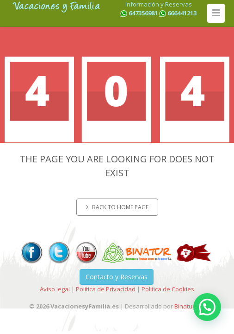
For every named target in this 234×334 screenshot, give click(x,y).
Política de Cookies (168, 289)
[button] (207, 307)
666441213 (182, 13)
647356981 (143, 13)
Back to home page (117, 207)
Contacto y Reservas (117, 276)
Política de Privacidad (105, 289)
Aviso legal (55, 289)
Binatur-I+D (189, 306)
